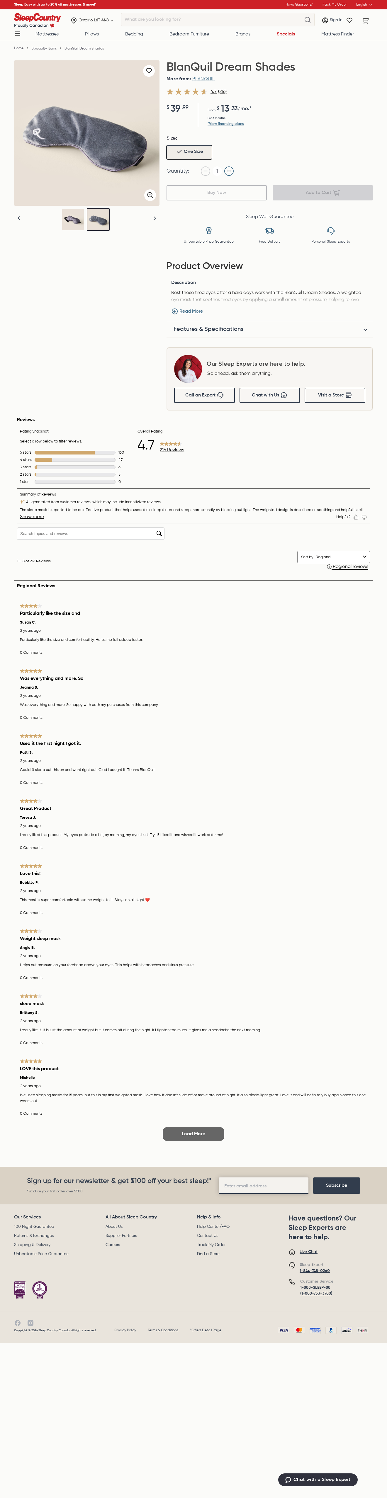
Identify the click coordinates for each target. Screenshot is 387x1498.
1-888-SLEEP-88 (315, 1288)
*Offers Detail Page (205, 1330)
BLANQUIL (203, 79)
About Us (114, 1227)
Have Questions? (299, 4)
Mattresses (47, 34)
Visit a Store (335, 395)
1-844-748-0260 (315, 1271)
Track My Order (211, 1245)
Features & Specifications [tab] (208, 329)
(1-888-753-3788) (316, 1293)
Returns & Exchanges (34, 1236)
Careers (113, 1245)
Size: (172, 138)
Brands (242, 34)
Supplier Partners (121, 1236)
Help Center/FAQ (213, 1227)
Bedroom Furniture (189, 34)
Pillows (92, 34)
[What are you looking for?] (307, 20)
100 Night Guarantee (34, 1227)
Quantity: (178, 171)
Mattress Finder (337, 34)
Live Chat (309, 1252)
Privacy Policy (125, 1330)
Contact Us (207, 1236)
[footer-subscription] (336, 1185)
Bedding (134, 34)
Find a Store (208, 1254)
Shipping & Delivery (32, 1245)
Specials (286, 34)
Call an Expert (204, 395)
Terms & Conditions (163, 1330)
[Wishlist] (349, 20)
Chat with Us (269, 395)
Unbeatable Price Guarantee (41, 1254)
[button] (154, 218)
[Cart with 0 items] (365, 20)
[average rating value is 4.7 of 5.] (192, 91)
